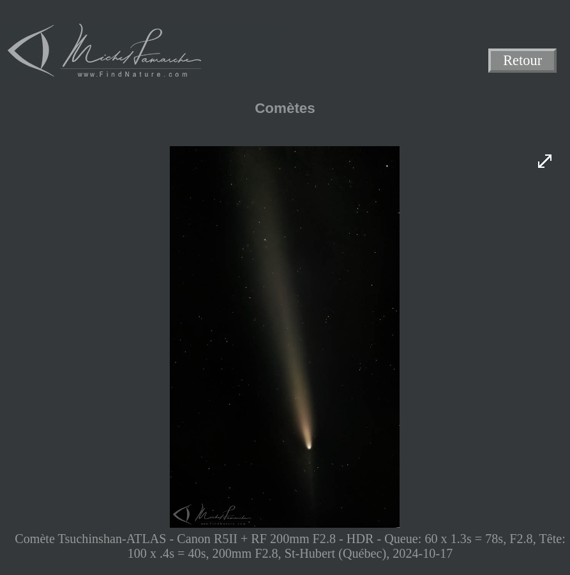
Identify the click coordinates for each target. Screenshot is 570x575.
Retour (522, 61)
